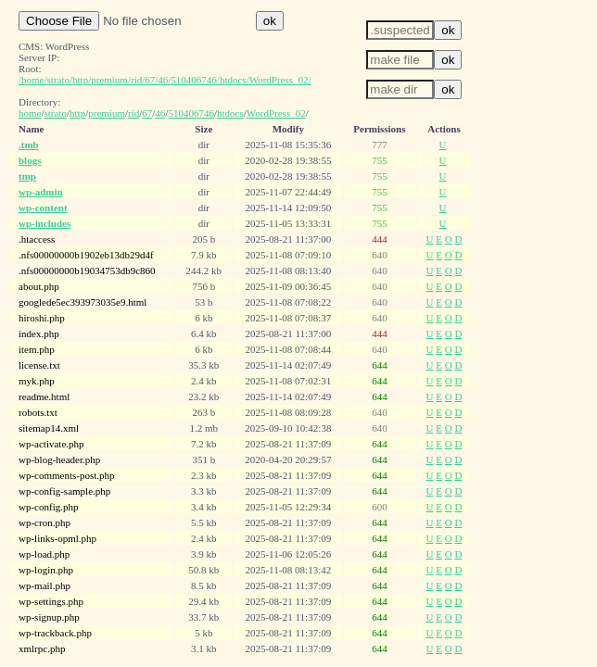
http (77, 113)
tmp (27, 176)
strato (55, 113)
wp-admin (41, 191)
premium (106, 113)
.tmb (29, 144)
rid (133, 113)
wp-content (43, 207)
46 (160, 113)
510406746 (191, 113)
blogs (30, 160)
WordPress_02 (276, 113)
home (30, 113)
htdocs (230, 113)
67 (147, 113)
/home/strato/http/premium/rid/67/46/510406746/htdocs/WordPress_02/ (165, 79)
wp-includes (44, 223)
